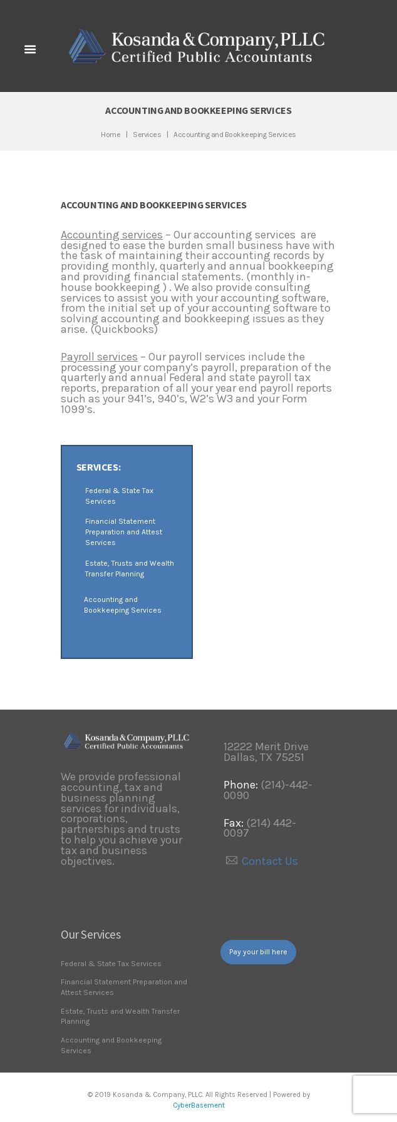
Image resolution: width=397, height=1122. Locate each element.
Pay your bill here (258, 951)
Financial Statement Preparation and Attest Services (123, 532)
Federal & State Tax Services (111, 963)
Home (110, 134)
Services (147, 134)
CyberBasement (199, 1105)
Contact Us (270, 861)
